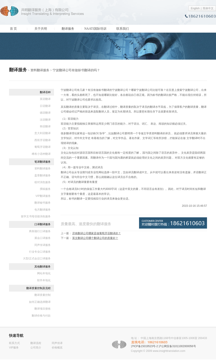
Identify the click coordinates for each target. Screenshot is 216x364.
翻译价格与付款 (41, 315)
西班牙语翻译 (42, 140)
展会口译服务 (42, 238)
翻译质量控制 (42, 295)
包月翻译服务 (42, 209)
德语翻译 (45, 112)
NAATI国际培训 (95, 28)
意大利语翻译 (42, 133)
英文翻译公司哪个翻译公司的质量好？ (95, 238)
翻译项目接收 (42, 308)
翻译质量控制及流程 (38, 288)
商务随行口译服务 (40, 231)
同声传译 (57, 343)
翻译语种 (45, 92)
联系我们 (122, 28)
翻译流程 (35, 343)
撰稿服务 (45, 189)
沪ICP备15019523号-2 (144, 346)
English (195, 8)
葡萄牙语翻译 (42, 146)
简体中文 (208, 8)
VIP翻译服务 (43, 196)
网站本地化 (44, 273)
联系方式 (14, 343)
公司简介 (35, 347)
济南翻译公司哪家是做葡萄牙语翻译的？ (96, 233)
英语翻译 (45, 99)
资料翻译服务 (42, 168)
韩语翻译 (45, 126)
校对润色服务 (42, 182)
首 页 (13, 28)
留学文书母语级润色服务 (36, 216)
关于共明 (40, 28)
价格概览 (57, 347)
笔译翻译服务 (42, 161)
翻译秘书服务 (42, 202)
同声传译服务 (42, 245)
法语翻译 (45, 119)
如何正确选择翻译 (40, 301)
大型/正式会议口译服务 (37, 258)
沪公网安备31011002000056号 (177, 346)
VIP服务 (14, 347)
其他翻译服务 (42, 266)
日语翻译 (45, 106)
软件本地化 (44, 280)
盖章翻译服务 (42, 175)
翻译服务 (68, 28)
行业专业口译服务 (40, 251)
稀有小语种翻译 (41, 153)
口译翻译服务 (42, 224)
